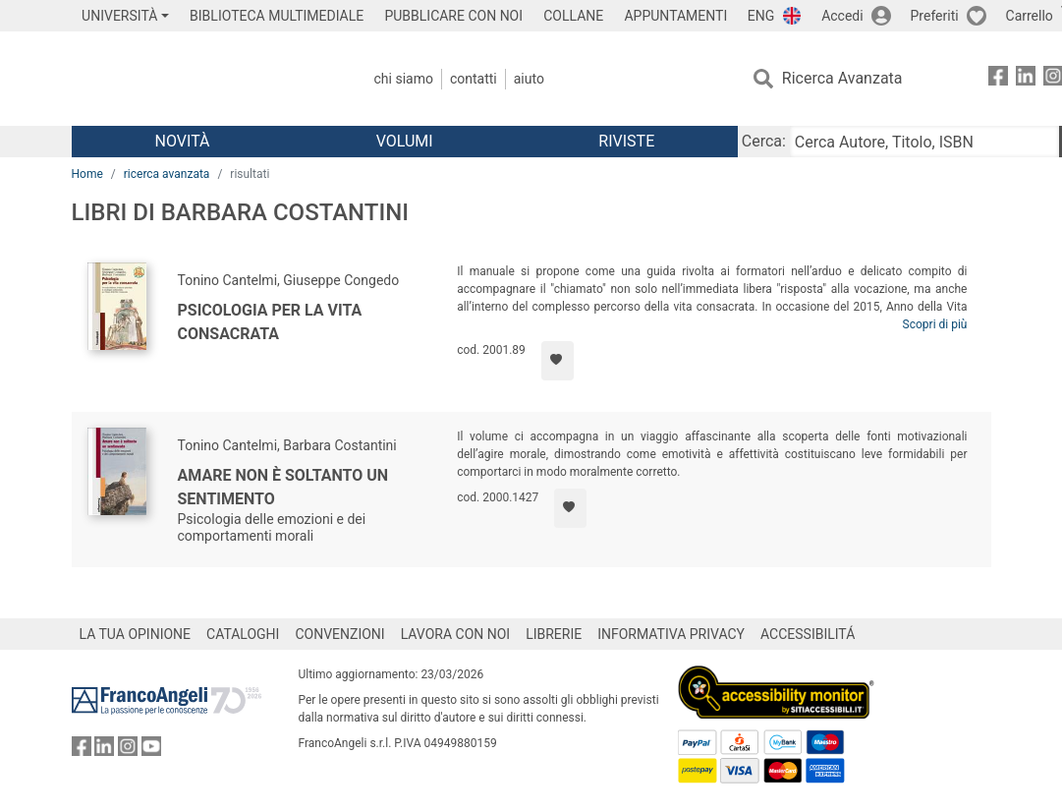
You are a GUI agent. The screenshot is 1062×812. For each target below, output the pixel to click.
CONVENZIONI (339, 634)
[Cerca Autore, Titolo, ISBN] (924, 141)
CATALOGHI (242, 634)
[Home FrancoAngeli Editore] (202, 78)
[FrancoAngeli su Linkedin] (1025, 79)
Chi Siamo (403, 79)
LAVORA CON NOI (456, 634)
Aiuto (529, 79)
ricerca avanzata (167, 174)
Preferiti (935, 16)
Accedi (842, 16)
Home (87, 174)
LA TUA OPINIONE (136, 634)
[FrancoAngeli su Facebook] (998, 79)
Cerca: (764, 141)
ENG (761, 16)
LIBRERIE (554, 634)
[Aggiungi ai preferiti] (557, 360)
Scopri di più (935, 324)
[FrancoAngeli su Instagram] (128, 750)
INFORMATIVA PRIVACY (671, 634)
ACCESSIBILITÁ (807, 634)
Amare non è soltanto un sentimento (283, 487)
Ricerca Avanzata (842, 78)
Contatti (473, 79)
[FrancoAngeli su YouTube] (151, 750)
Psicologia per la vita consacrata (270, 322)
